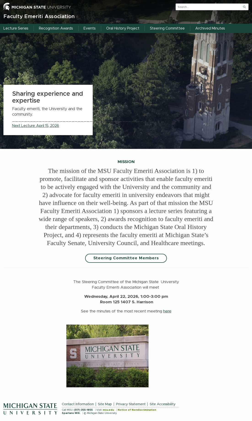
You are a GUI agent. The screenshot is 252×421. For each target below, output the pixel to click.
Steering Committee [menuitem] (167, 28)
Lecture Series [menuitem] (15, 28)
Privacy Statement (131, 404)
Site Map (105, 404)
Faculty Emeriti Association (39, 16)
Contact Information (78, 404)
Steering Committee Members (126, 258)
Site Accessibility (163, 404)
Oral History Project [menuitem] (122, 28)
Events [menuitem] (90, 28)
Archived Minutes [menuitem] (210, 28)
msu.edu (108, 410)
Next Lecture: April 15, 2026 (35, 126)
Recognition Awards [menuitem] (56, 28)
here (167, 311)
